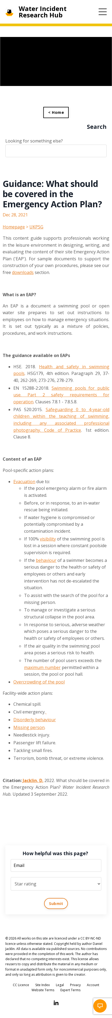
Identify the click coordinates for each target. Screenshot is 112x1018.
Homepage (14, 227)
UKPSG (36, 227)
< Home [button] (56, 112)
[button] (100, 1006)
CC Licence (21, 985)
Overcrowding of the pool (39, 682)
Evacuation (24, 481)
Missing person (29, 727)
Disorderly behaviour (34, 720)
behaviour (46, 560)
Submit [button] (56, 903)
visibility (48, 539)
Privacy (75, 985)
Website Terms (43, 990)
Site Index (42, 985)
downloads (23, 272)
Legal (60, 985)
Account (93, 985)
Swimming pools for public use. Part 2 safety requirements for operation (61, 395)
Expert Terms (70, 990)
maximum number (42, 667)
